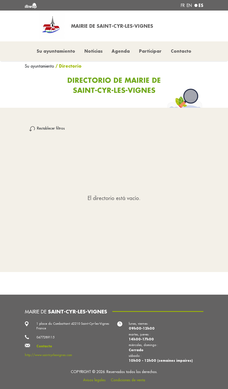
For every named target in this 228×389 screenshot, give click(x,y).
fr (183, 5)
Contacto (181, 51)
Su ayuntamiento (40, 66)
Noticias (93, 51)
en (189, 5)
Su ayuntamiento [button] (56, 51)
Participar (150, 51)
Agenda (121, 51)
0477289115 (45, 337)
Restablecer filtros (51, 128)
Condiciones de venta (128, 380)
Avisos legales (94, 380)
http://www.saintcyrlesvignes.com (48, 355)
